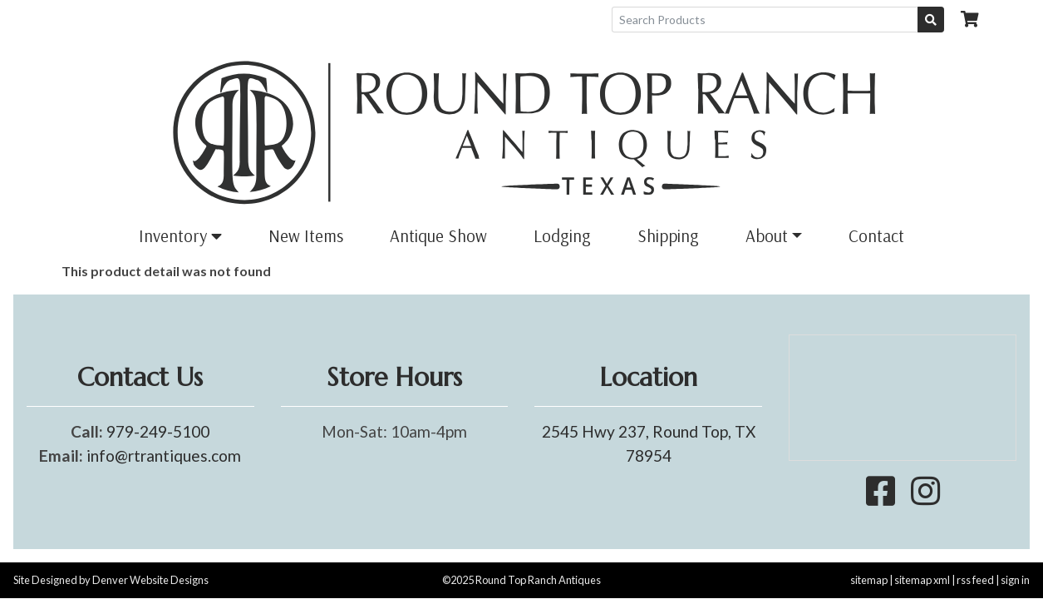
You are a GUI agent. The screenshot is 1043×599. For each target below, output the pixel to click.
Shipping (668, 235)
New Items (305, 235)
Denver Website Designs (150, 580)
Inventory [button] (180, 235)
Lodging (562, 235)
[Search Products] (765, 19)
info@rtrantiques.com (163, 455)
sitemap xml (922, 580)
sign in (1015, 580)
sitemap (869, 580)
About (766, 235)
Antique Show (438, 235)
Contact (876, 235)
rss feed (975, 580)
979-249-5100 (157, 431)
